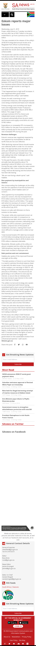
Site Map (22, 640)
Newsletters (16, 637)
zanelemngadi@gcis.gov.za (11, 579)
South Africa (6, 587)
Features (16, 587)
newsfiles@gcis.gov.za (10, 549)
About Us (7, 637)
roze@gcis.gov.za (8, 560)
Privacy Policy (26, 637)
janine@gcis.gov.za (8, 568)
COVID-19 (18, 626)
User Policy (13, 640)
